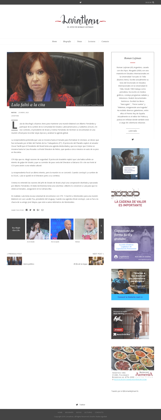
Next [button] (101, 234)
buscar (148, 2)
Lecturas (91, 41)
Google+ (38, 210)
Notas (79, 41)
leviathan (15, 116)
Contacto (105, 41)
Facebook (27, 210)
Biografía (67, 41)
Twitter (81, 3)
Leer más (133, 131)
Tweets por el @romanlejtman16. (125, 391)
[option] (38, 232)
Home (54, 41)
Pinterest (34, 210)
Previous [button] (101, 224)
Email (42, 210)
